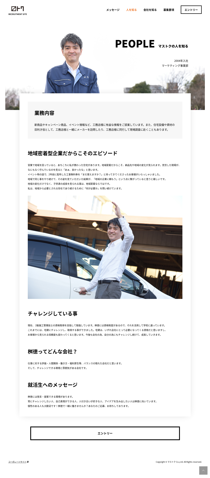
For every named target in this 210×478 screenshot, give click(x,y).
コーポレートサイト (17, 461)
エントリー (191, 10)
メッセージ (113, 10)
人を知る (131, 10)
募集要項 (168, 10)
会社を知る (150, 10)
